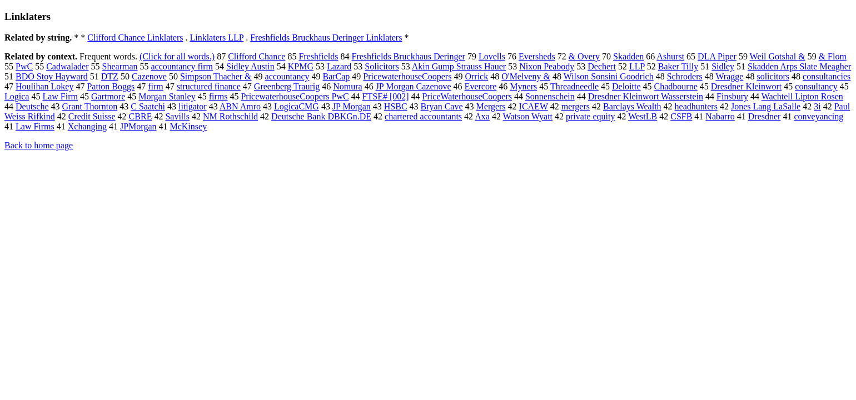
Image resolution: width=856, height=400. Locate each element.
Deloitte (626, 86)
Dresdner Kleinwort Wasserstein (645, 96)
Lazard (339, 66)
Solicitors (382, 66)
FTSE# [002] (385, 96)
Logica (16, 96)
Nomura (347, 86)
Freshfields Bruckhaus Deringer (408, 56)
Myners (523, 86)
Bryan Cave (442, 106)
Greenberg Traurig (287, 86)
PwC (24, 66)
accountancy (287, 76)
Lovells (492, 56)
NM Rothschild (230, 116)
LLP (637, 66)
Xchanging (87, 126)
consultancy (816, 86)
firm (155, 86)
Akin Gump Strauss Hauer (459, 66)
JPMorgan (138, 126)
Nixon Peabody (546, 66)
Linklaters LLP (216, 37)
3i (817, 106)
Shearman (120, 66)
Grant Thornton (90, 106)
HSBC (395, 106)
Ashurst (670, 56)
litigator (192, 106)
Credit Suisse (92, 116)
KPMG (300, 66)
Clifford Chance (256, 56)
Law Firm (60, 96)
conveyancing (818, 116)
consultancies (826, 76)
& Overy (584, 56)
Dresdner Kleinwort (746, 86)
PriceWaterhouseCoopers (467, 96)
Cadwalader (67, 66)
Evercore (481, 86)
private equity (590, 116)
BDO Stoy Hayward (52, 76)
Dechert (602, 66)
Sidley (722, 66)
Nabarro (719, 116)
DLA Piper (717, 56)
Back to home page (38, 145)
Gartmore (108, 96)
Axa (482, 116)
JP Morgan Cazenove (413, 86)
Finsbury (732, 96)
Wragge (729, 76)
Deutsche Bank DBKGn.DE (321, 116)
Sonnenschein (550, 96)
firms (218, 96)
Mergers (491, 106)
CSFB (681, 116)
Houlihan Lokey (44, 86)
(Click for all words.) (177, 56)
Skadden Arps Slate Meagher (799, 66)
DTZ (109, 76)
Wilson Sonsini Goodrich (609, 76)
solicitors (773, 76)
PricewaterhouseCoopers (407, 76)
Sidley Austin (250, 66)
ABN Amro (240, 106)
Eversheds (537, 56)
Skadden (628, 56)
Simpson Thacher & (216, 76)
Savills (177, 116)
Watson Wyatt (528, 116)
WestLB (642, 116)
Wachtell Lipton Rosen (802, 96)
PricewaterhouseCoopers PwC (295, 96)
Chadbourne (676, 86)
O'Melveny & (525, 76)
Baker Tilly (678, 66)
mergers (575, 106)
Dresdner (764, 116)
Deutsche (32, 106)
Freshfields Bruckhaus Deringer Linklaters (326, 37)
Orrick (476, 76)
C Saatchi (148, 106)
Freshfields (318, 56)
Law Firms (35, 126)
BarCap (336, 76)
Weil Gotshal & (777, 56)
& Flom (833, 56)
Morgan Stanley (166, 96)
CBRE (140, 116)
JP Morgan (351, 106)
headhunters (696, 106)
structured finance (209, 86)
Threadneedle (574, 86)
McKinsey (188, 126)
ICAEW (533, 106)
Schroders (685, 76)
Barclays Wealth (632, 106)
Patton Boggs (111, 86)
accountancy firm (182, 66)
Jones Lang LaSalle (765, 106)
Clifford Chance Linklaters (135, 37)
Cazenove (149, 76)
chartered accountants (423, 116)
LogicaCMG (296, 106)
